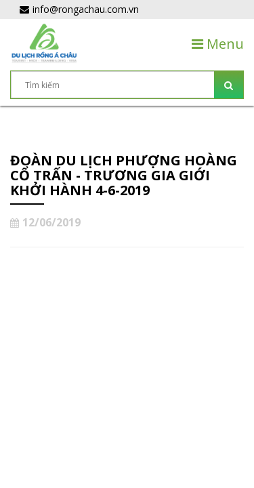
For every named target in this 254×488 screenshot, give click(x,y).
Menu (218, 44)
